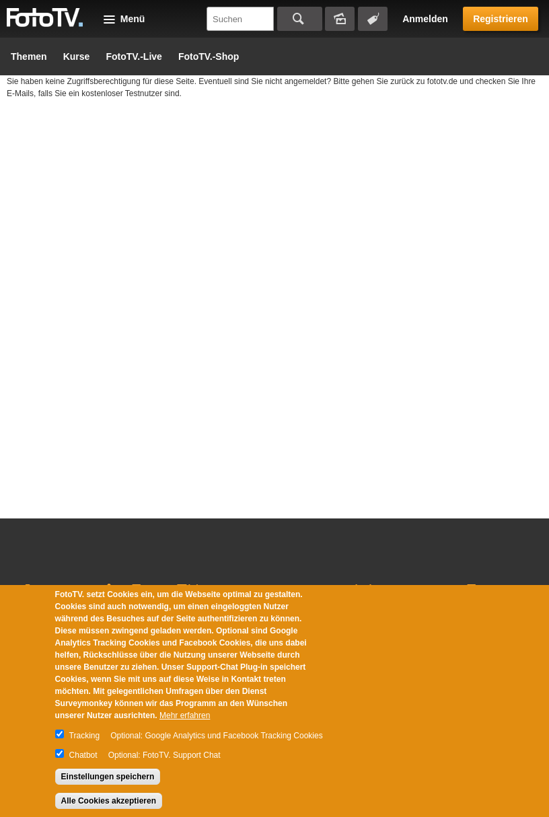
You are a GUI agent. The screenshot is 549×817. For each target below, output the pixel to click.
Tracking (84, 735)
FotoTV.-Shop (208, 56)
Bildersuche (340, 19)
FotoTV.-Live (134, 56)
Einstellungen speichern (108, 776)
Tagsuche (373, 19)
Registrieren (500, 18)
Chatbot (83, 755)
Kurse (76, 56)
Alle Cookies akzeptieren (108, 801)
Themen (29, 56)
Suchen (299, 19)
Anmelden (425, 18)
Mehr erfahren (184, 715)
